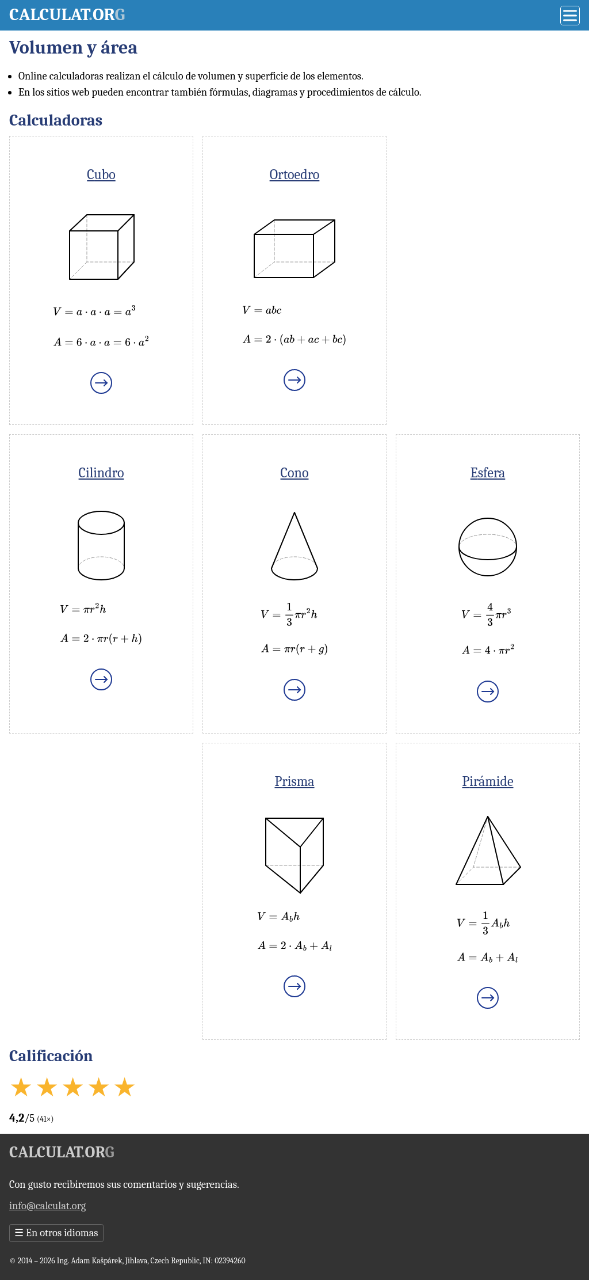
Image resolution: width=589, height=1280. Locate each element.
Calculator (67, 15)
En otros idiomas (56, 1233)
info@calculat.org (47, 1205)
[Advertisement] (488, 208)
